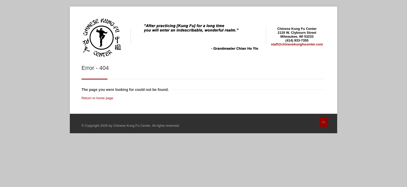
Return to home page (97, 98)
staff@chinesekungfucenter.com (297, 44)
